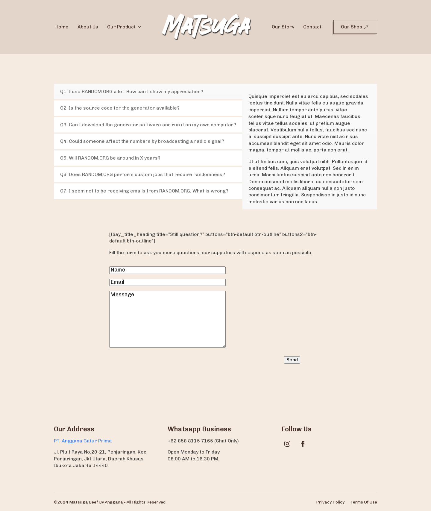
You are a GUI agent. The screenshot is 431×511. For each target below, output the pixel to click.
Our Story (283, 27)
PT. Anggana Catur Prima (83, 441)
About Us (88, 27)
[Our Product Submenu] (139, 27)
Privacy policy (330, 502)
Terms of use (363, 502)
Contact (312, 27)
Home (62, 27)
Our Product (121, 27)
